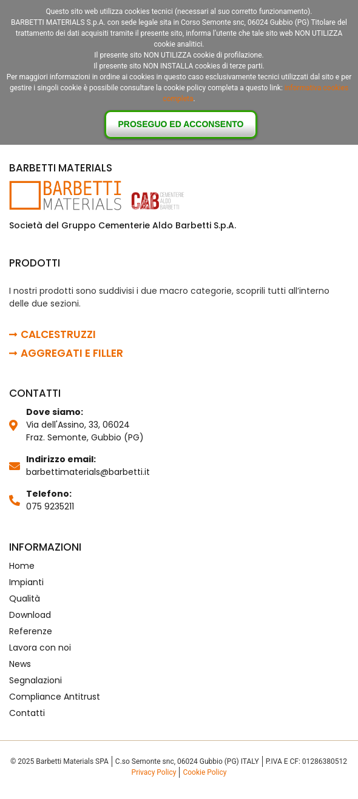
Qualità (24, 598)
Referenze (30, 631)
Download (30, 615)
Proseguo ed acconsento (181, 124)
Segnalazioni (35, 680)
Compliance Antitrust (54, 697)
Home (22, 566)
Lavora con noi (40, 648)
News (20, 664)
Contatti (27, 713)
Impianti (26, 582)
